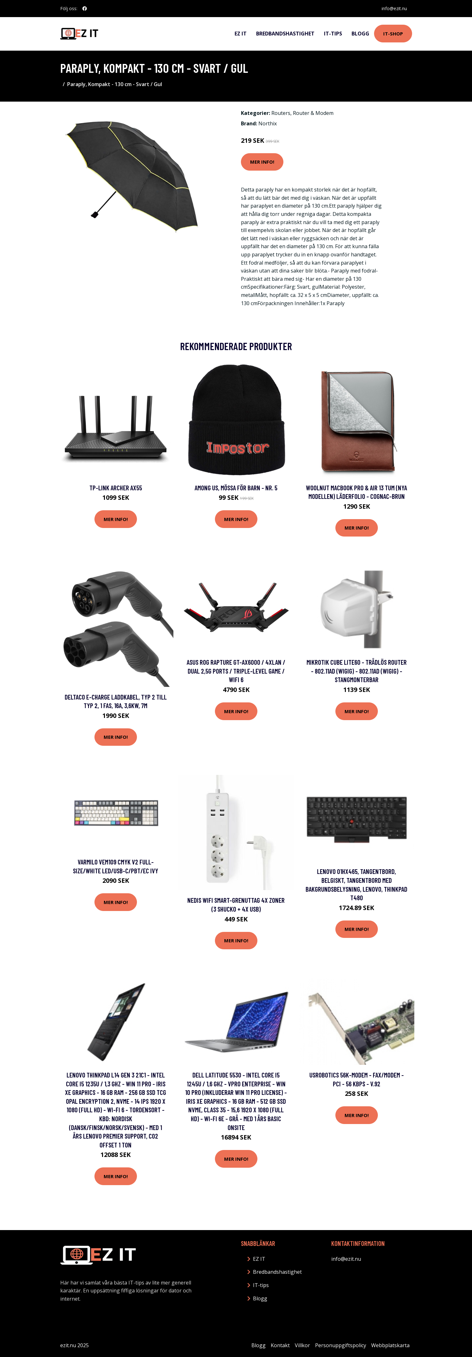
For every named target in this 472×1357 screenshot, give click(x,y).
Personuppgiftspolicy (340, 1345)
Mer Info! (262, 162)
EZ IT (241, 33)
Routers (280, 113)
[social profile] (84, 9)
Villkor (302, 1345)
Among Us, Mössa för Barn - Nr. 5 (236, 488)
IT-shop (393, 33)
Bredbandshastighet (285, 33)
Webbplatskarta (390, 1345)
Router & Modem (313, 113)
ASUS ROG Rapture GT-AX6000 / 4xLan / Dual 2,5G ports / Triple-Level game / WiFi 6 (236, 670)
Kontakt (280, 1345)
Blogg (360, 33)
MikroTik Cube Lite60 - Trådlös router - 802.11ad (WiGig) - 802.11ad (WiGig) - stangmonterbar (357, 670)
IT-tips (333, 33)
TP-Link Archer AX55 (115, 488)
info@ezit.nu (394, 8)
